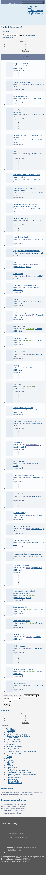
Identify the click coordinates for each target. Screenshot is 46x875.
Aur (27, 220)
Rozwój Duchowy (11, 729)
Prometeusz (30, 329)
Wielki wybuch (18, 274)
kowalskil (29, 556)
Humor (9, 757)
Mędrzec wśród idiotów (20, 218)
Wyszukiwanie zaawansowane (18, 829)
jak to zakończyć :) (19, 513)
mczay (28, 140)
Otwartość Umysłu (19, 327)
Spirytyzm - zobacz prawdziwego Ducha (26, 251)
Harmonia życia (13, 781)
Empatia (16, 299)
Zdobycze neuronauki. (20, 607)
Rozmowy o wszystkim (14, 753)
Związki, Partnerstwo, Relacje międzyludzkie (22, 774)
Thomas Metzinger (19, 683)
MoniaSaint (29, 301)
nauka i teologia (18, 461)
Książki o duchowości (14, 741)
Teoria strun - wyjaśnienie (21, 621)
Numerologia (12, 779)
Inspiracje (10, 732)
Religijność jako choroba (21, 540)
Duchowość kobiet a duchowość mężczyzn (27, 421)
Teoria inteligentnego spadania (23, 669)
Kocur (28, 354)
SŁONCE (16, 151)
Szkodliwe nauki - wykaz (21, 565)
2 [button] (25, 46)
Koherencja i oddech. (20, 352)
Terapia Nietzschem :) (20, 64)
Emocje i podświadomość (21, 82)
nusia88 (28, 239)
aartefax (28, 685)
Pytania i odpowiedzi (13, 748)
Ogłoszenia (10, 743)
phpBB (18, 857)
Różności (9, 750)
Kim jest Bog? (18, 442)
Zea (27, 368)
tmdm (28, 209)
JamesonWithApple (32, 445)
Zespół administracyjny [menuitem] (35, 14)
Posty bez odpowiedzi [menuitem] (34, 11)
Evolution (29, 276)
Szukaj (21, 35)
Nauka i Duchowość (11, 27)
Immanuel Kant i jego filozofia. (23, 408)
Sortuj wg (11, 698)
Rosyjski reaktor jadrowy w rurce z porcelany (28, 554)
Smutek (16, 262)
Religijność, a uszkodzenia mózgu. (24, 285)
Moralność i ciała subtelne (21, 526)
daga (27, 66)
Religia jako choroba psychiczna (23, 475)
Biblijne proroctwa (19, 646)
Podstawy (10, 760)
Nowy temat (5, 31)
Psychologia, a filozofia (20, 237)
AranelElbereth (31, 264)
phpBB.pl (26, 861)
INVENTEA (26, 859)
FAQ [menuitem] (29, 8)
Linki (8, 755)
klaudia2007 (30, 315)
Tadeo (28, 179)
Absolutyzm (17, 384)
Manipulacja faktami (19, 634)
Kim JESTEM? (18, 494)
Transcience (10, 745)
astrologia (16, 366)
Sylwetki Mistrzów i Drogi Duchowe (18, 736)
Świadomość (11, 731)
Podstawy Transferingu (14, 746)
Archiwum (10, 765)
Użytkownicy (11, 762)
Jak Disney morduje (19, 313)
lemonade (29, 287)
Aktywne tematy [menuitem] (32, 12)
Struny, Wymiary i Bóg (20, 338)
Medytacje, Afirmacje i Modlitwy (17, 734)
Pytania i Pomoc (12, 738)
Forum (8, 758)
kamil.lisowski (30, 515)
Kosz (8, 764)
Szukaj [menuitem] (29, 9)
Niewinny (29, 637)
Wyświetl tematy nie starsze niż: (21, 695)
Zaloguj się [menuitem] (11, 3)
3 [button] (25, 49)
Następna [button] (25, 51)
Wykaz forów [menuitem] (31, 6)
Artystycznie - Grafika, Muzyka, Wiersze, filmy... (22, 751)
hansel (28, 253)
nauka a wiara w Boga (20, 96)
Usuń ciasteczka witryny (16, 833)
